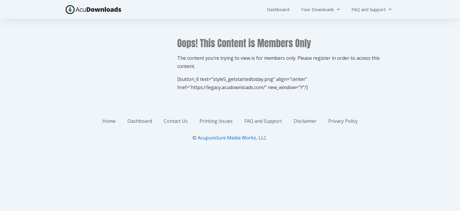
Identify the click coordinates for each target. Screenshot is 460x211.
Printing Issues (216, 121)
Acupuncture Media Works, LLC (232, 138)
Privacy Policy (343, 121)
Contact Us (176, 121)
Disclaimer (305, 121)
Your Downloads (320, 9)
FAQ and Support (371, 9)
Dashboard (278, 9)
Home (109, 121)
